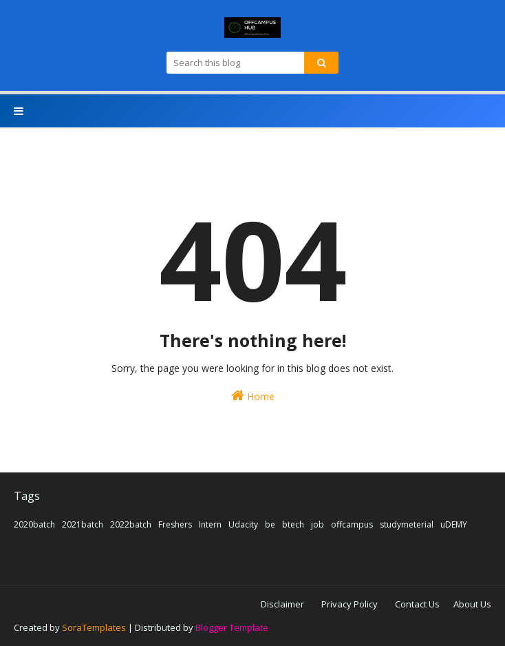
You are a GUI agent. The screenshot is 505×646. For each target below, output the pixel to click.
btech (293, 524)
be (270, 524)
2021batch (82, 524)
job (317, 524)
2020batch (34, 524)
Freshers (175, 524)
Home (253, 395)
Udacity (243, 524)
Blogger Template (231, 627)
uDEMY (453, 524)
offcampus (352, 524)
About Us (472, 604)
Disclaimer (282, 604)
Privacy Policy (349, 604)
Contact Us (417, 604)
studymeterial (406, 524)
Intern (210, 524)
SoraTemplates (94, 627)
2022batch (130, 524)
